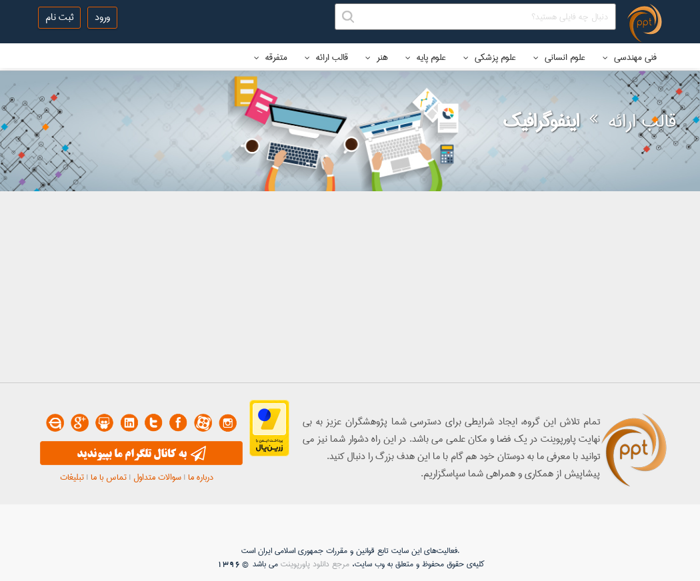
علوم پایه (425, 57)
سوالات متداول (157, 477)
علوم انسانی (559, 57)
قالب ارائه (326, 57)
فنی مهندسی (630, 57)
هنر (376, 57)
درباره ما (200, 477)
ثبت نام (59, 17)
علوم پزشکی (489, 57)
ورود (102, 17)
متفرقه (270, 57)
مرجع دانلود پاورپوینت (315, 564)
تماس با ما (109, 477)
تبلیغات (72, 477)
